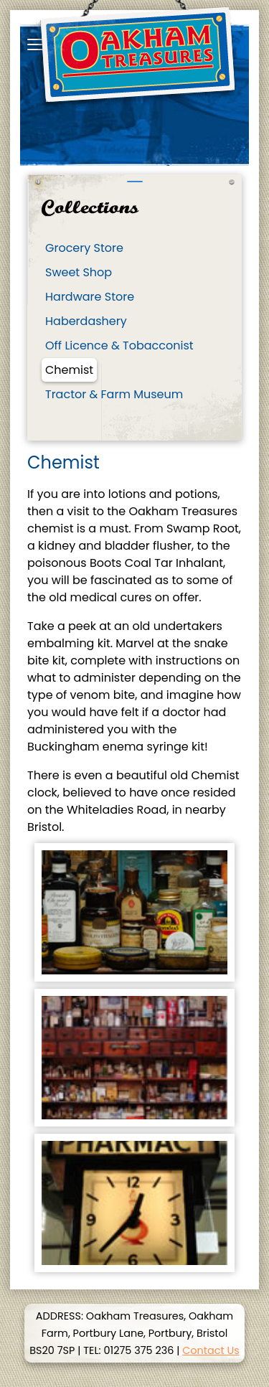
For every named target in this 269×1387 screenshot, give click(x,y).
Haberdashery (86, 321)
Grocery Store (84, 248)
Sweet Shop (78, 272)
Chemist (69, 370)
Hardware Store (89, 296)
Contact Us (211, 1350)
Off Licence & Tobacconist (119, 345)
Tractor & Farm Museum (114, 394)
